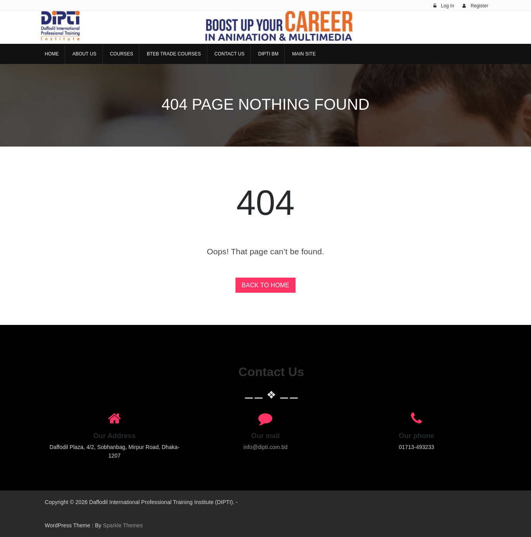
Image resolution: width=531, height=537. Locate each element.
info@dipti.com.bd (266, 447)
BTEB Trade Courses (174, 54)
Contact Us (230, 54)
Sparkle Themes (123, 525)
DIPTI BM (268, 54)
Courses (121, 54)
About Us (84, 54)
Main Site (304, 54)
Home (52, 54)
